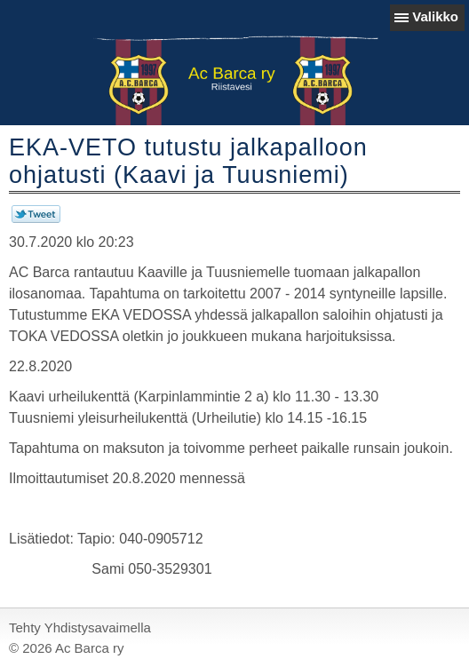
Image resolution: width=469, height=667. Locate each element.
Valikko (435, 16)
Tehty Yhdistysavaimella (80, 627)
